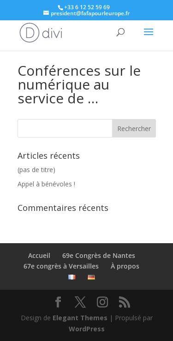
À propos (125, 266)
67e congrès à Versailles (61, 266)
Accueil (39, 255)
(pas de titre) (36, 169)
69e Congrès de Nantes (98, 255)
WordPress (87, 328)
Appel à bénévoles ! (46, 183)
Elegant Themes (80, 317)
